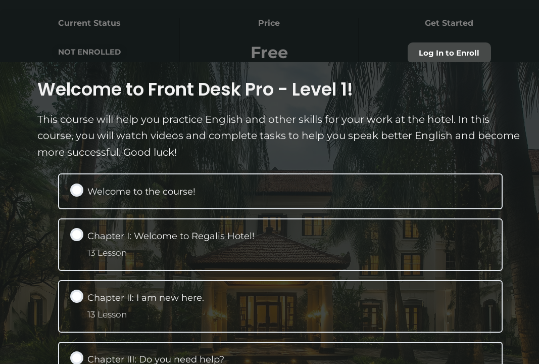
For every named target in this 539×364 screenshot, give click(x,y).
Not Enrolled (89, 52)
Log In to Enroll (449, 53)
